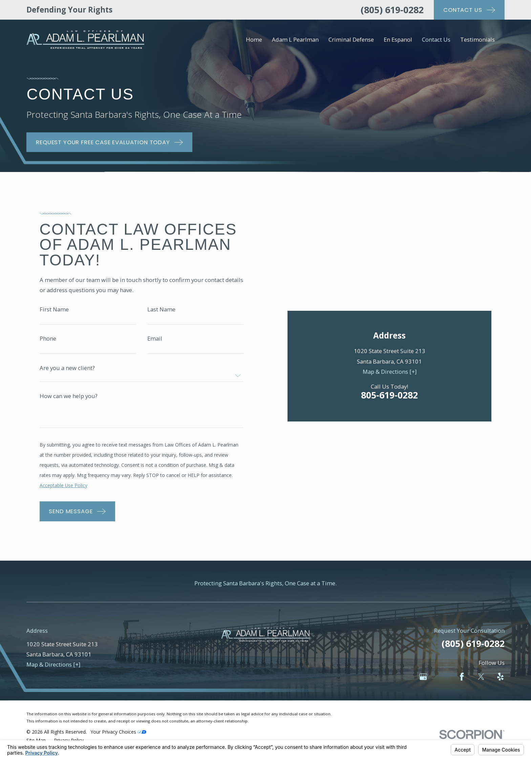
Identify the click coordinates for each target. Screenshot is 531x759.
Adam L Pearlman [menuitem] (295, 39)
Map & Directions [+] (390, 272)
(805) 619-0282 (392, 9)
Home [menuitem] (254, 39)
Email (154, 341)
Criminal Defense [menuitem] (351, 39)
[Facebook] (462, 681)
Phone (48, 341)
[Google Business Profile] (423, 681)
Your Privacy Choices (118, 736)
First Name (54, 312)
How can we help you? (69, 399)
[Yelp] (500, 681)
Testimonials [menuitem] (477, 39)
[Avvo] (442, 681)
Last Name (161, 312)
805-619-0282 (389, 295)
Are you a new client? (67, 370)
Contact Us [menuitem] (436, 39)
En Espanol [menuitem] (398, 39)
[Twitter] (481, 681)
